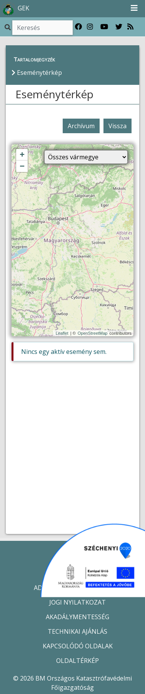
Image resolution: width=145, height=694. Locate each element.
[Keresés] (42, 27)
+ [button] (22, 155)
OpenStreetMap (93, 333)
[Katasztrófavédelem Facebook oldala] (78, 27)
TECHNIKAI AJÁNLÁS (77, 631)
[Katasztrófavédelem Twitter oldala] (119, 27)
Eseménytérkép (54, 94)
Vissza (117, 126)
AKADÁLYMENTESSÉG (77, 617)
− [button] (22, 166)
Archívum (81, 126)
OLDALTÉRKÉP (77, 660)
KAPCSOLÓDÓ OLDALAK (78, 646)
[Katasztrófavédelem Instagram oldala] (90, 27)
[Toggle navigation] (134, 8)
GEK (15, 8)
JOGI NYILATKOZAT (77, 602)
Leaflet (62, 333)
